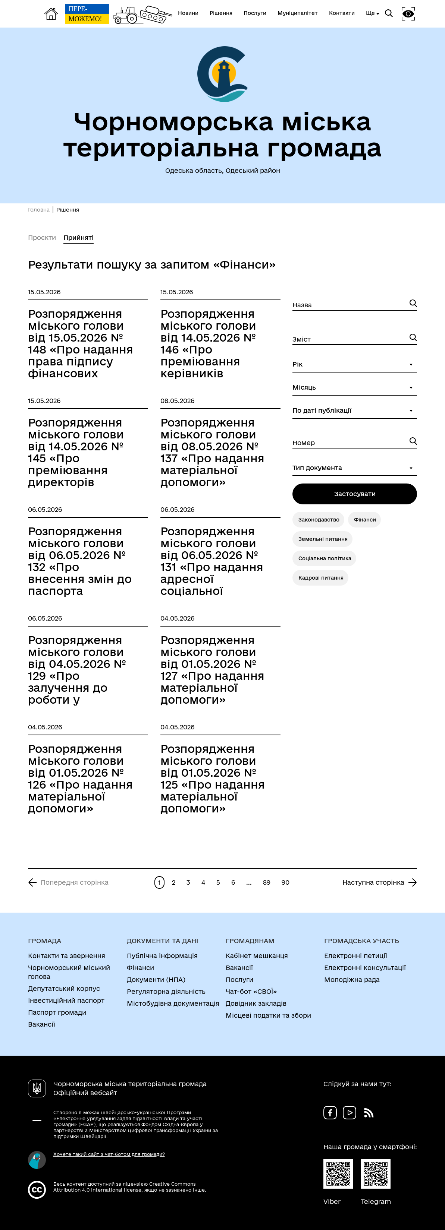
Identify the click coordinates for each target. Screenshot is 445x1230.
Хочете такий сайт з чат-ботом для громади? (109, 1154)
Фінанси (365, 520)
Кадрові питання (321, 578)
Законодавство (318, 520)
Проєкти (42, 237)
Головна (39, 210)
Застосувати (355, 493)
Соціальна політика (324, 558)
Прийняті (78, 237)
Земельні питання (323, 539)
